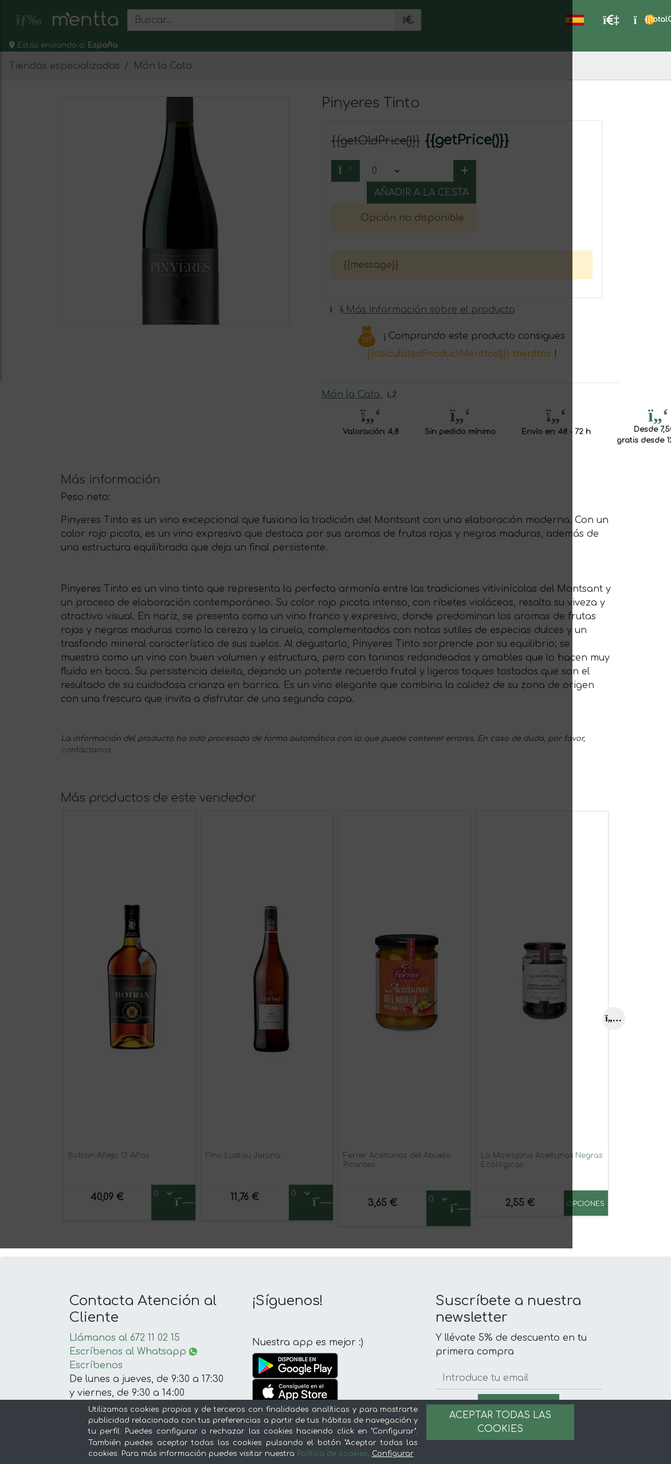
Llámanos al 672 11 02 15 (124, 1338)
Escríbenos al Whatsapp (133, 1351)
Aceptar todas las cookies (500, 1422)
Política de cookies (332, 1454)
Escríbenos (96, 1365)
